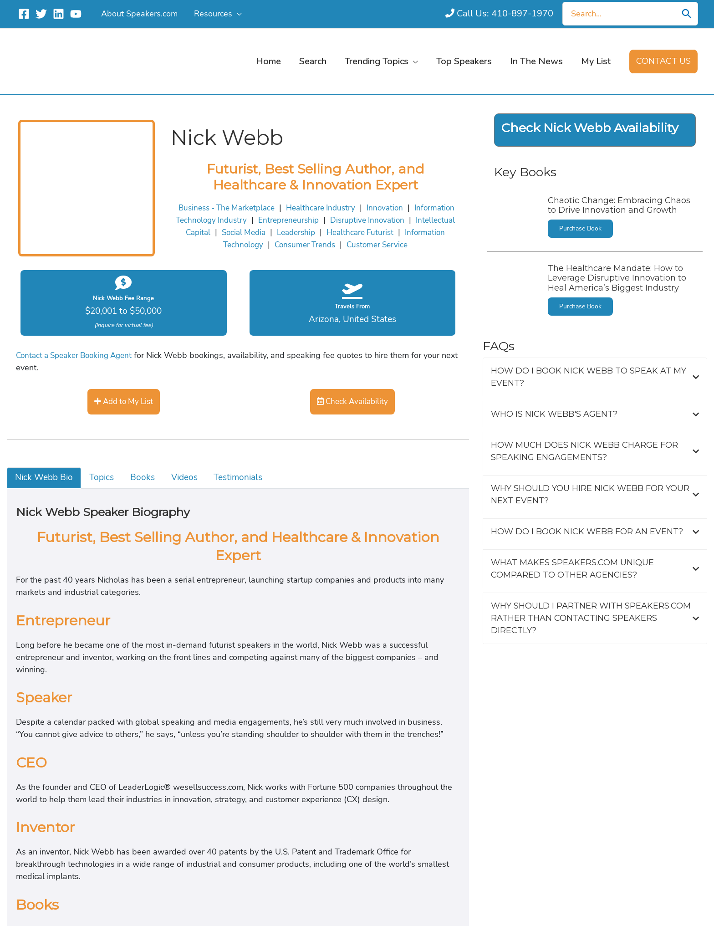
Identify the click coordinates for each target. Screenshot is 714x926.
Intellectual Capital (578, 408)
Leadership (34, 422)
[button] (664, 61)
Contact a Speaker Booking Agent (70, 556)
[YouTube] (76, 14)
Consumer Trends (274, 422)
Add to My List (42, 598)
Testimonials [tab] (25, 771)
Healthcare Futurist (100, 422)
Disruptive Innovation (495, 408)
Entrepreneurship (414, 408)
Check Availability (48, 639)
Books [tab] (12, 742)
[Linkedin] (58, 14)
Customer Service (350, 422)
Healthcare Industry (159, 408)
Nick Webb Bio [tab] (29, 713)
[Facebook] (24, 14)
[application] (236, 13)
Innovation (225, 408)
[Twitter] (41, 14)
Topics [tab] (13, 727)
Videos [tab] (13, 756)
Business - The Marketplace (62, 408)
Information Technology (188, 422)
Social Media (646, 408)
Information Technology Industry (313, 408)
